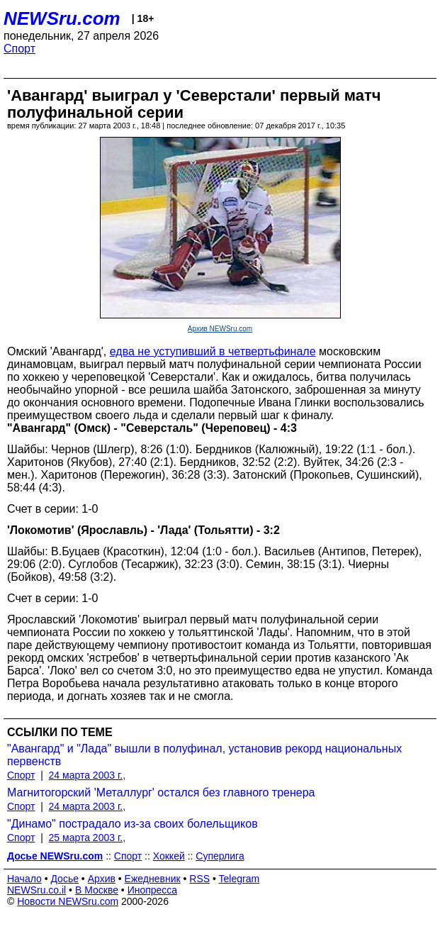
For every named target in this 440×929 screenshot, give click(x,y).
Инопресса (153, 890)
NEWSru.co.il (36, 890)
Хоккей (169, 856)
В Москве (96, 890)
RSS (199, 878)
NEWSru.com (62, 18)
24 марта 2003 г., (87, 775)
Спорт (19, 49)
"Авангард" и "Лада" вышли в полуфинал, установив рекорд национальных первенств (204, 754)
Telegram (239, 878)
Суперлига (220, 856)
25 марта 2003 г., (87, 837)
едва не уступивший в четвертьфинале (213, 351)
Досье (64, 878)
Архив (101, 878)
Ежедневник (153, 878)
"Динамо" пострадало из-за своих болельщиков (132, 824)
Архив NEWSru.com (220, 329)
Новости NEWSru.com (67, 901)
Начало (24, 878)
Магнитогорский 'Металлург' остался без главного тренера (161, 792)
